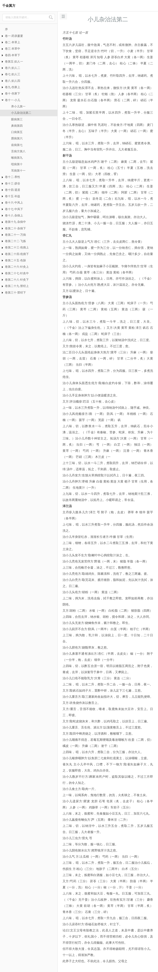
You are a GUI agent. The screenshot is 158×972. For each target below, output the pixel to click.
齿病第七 (17, 145)
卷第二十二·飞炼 (15, 241)
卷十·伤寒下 (12, 93)
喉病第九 (17, 157)
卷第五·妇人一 (14, 61)
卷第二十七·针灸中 (17, 273)
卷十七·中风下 (14, 209)
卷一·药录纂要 (14, 36)
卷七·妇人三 (12, 74)
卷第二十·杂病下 (15, 228)
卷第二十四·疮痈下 (17, 254)
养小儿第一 (18, 106)
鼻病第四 (17, 125)
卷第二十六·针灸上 (17, 266)
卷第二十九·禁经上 (17, 286)
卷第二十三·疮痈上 (17, 247)
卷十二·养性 (12, 177)
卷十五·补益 (12, 196)
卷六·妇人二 (12, 67)
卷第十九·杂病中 (15, 221)
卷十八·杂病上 (14, 215)
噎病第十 (17, 164)
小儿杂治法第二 (21, 112)
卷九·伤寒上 (12, 87)
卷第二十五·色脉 (15, 260)
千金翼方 (8, 5)
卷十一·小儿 (12, 100)
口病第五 (17, 132)
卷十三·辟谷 (12, 183)
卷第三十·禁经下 (15, 292)
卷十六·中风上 (14, 202)
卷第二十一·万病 (15, 234)
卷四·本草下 (12, 55)
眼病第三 (17, 119)
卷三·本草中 (12, 48)
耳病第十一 (18, 170)
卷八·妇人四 (12, 80)
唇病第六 (17, 138)
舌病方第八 (18, 151)
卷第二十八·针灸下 (17, 279)
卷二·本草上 (12, 42)
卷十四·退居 (12, 189)
